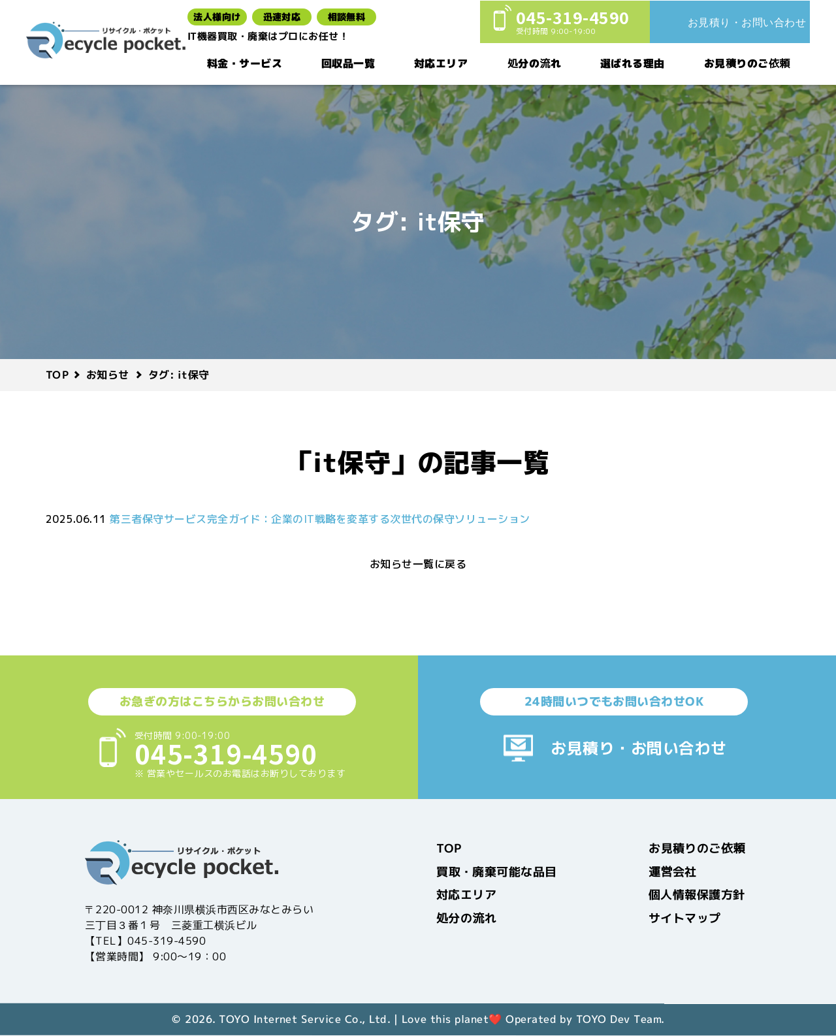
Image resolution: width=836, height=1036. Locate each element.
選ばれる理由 (632, 62)
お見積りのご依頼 (747, 62)
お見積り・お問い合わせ (638, 748)
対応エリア (441, 62)
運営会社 (673, 871)
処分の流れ (534, 62)
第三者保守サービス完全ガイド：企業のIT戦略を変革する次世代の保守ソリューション (320, 519)
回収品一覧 (348, 62)
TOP (57, 375)
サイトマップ (685, 917)
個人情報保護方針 (697, 895)
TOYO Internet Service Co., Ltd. (304, 1019)
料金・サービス (244, 62)
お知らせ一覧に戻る (418, 564)
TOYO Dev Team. (620, 1019)
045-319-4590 (226, 753)
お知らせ (107, 375)
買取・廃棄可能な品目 (496, 871)
